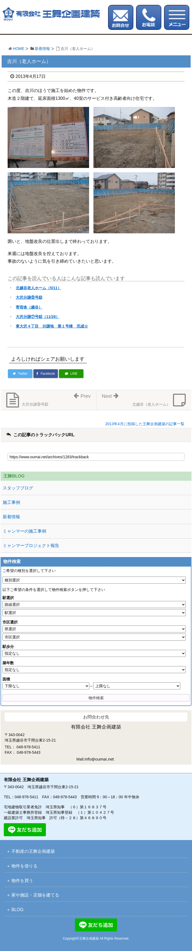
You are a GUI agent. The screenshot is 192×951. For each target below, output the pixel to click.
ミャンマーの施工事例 (24, 531)
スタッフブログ (18, 488)
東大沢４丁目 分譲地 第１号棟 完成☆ (52, 326)
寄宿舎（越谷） (29, 307)
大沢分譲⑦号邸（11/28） (37, 316)
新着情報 (42, 48)
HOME (18, 48)
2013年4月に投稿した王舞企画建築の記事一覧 (144, 424)
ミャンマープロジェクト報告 (31, 545)
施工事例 (11, 502)
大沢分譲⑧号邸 (29, 297)
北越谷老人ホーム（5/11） (38, 288)
